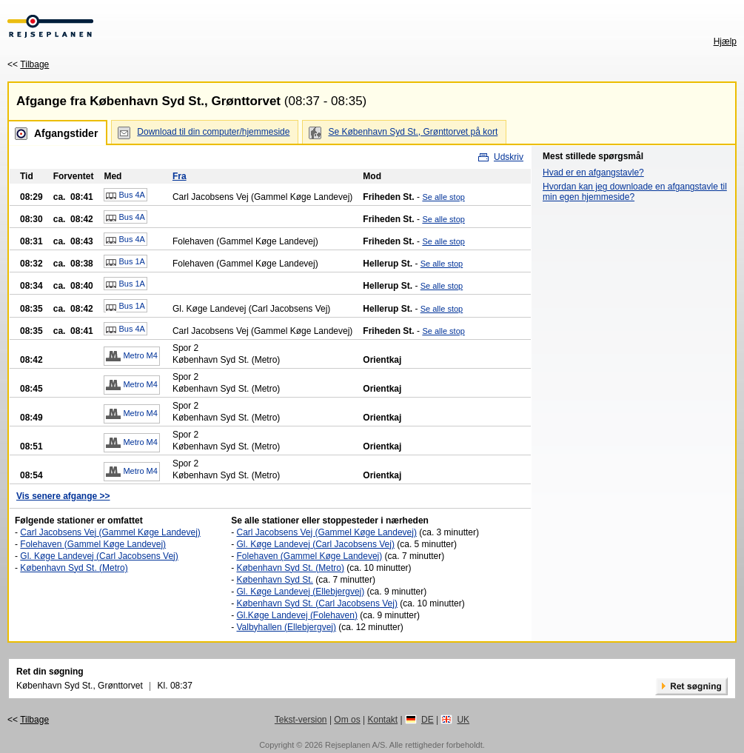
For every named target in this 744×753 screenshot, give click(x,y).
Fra (179, 176)
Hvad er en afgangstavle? (593, 172)
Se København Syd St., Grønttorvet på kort (412, 132)
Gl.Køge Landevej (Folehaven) (296, 615)
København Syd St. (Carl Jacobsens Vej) (316, 603)
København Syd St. (274, 580)
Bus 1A (125, 262)
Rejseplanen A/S (355, 744)
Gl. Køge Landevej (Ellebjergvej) (300, 591)
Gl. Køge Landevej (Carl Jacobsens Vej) (99, 556)
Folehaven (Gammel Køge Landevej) (93, 544)
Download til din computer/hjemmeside (213, 132)
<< (28, 64)
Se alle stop (443, 197)
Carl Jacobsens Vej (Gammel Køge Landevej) (110, 532)
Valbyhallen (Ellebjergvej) (286, 627)
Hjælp (725, 41)
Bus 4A (125, 195)
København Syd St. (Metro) (73, 568)
